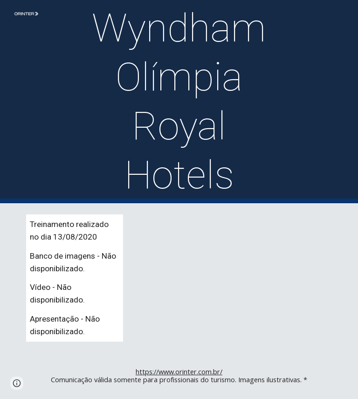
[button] (16, 383)
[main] (178, 101)
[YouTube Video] (257, 265)
